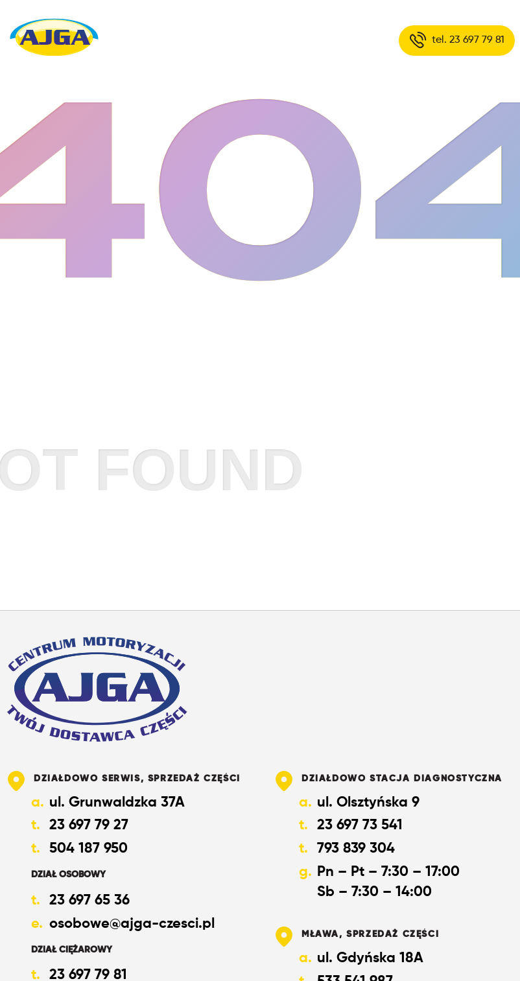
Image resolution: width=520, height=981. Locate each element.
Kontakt (294, 40)
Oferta (208, 40)
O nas (131, 40)
